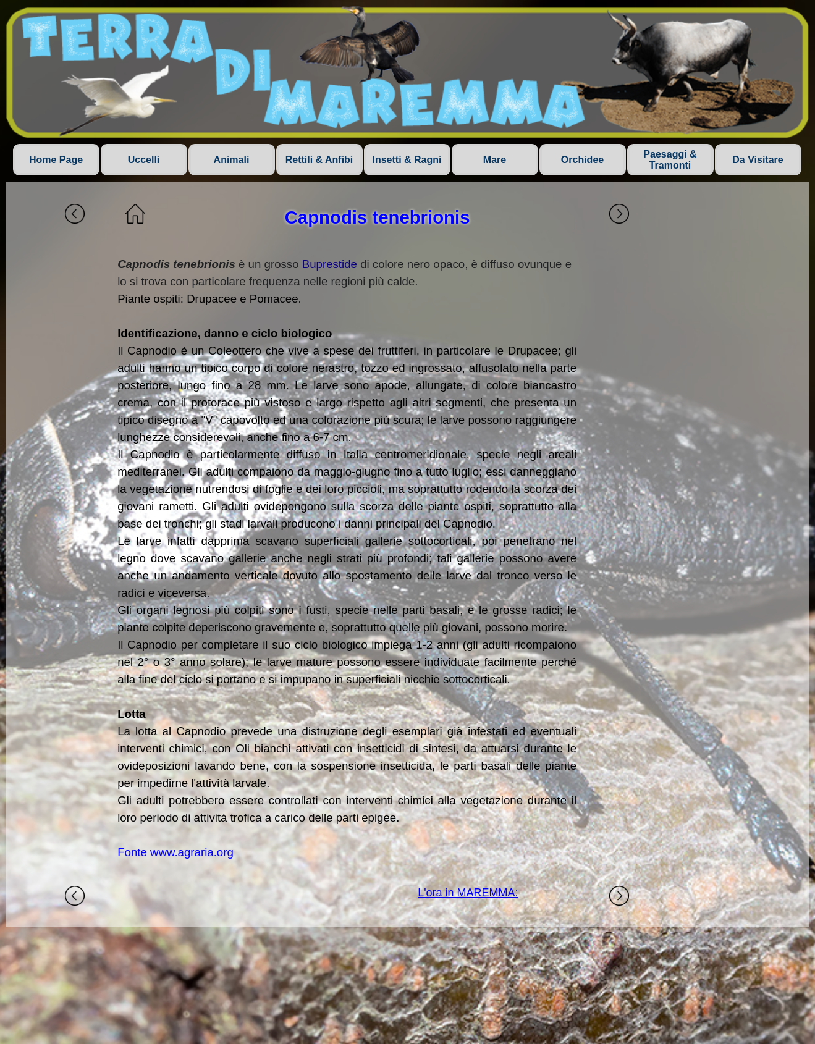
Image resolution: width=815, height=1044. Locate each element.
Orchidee (582, 159)
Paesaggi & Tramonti (669, 159)
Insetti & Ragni (406, 159)
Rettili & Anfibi (319, 159)
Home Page (56, 159)
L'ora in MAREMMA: (468, 892)
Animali (232, 159)
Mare (494, 159)
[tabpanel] (346, 558)
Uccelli (144, 159)
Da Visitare (757, 159)
